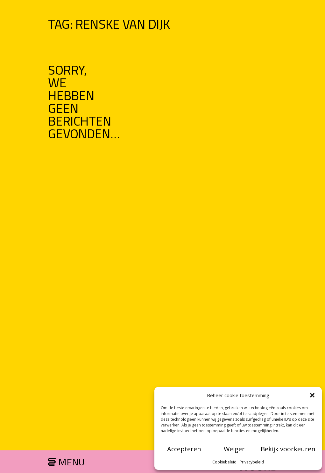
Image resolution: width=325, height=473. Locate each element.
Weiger (234, 449)
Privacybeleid (252, 462)
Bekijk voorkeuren (288, 449)
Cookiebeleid (224, 462)
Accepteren (184, 449)
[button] (312, 395)
